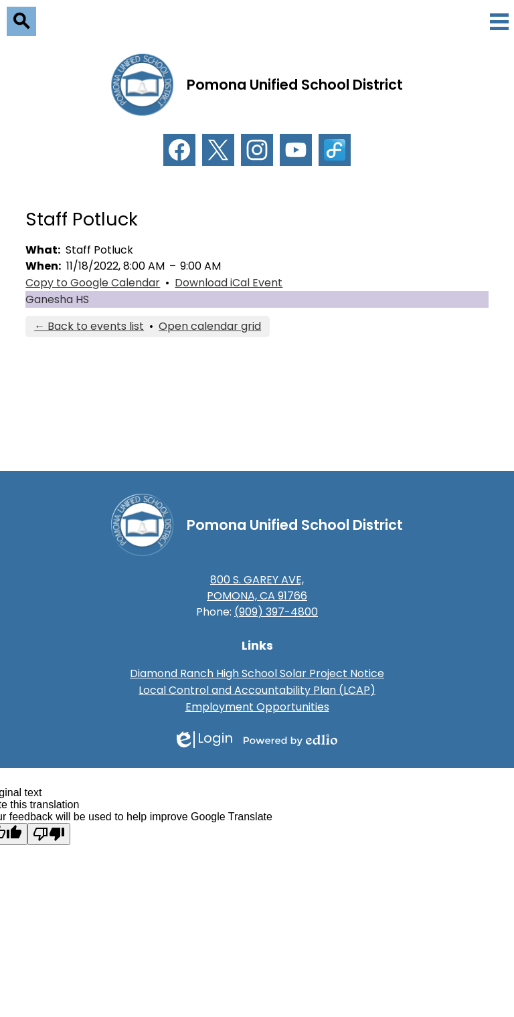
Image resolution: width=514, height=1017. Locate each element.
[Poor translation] (48, 834)
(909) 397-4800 (276, 612)
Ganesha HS (57, 299)
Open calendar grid (210, 326)
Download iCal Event (228, 282)
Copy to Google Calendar (92, 282)
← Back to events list (89, 326)
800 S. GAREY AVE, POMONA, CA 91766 (257, 588)
